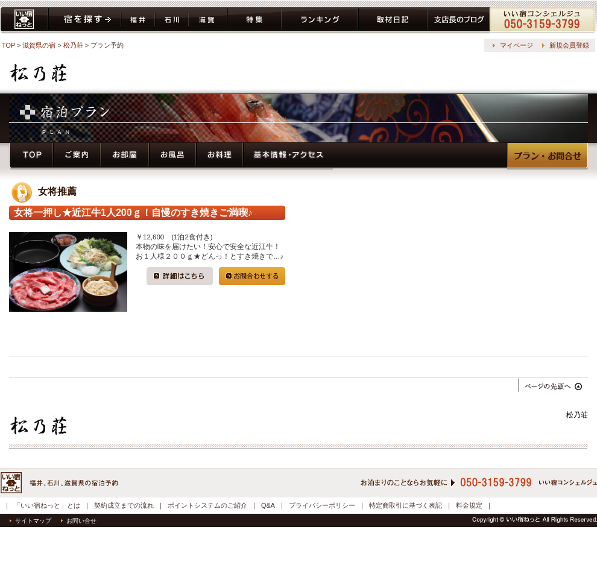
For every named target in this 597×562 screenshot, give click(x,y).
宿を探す (84, 20)
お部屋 (125, 156)
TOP (8, 45)
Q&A (268, 505)
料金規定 (469, 505)
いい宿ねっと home (24, 20)
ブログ (459, 20)
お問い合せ (78, 520)
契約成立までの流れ (124, 505)
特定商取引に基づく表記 (405, 505)
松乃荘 (73, 45)
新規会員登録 (569, 45)
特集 (254, 20)
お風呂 (172, 156)
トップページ (31, 156)
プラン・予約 (547, 156)
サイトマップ (30, 520)
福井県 (138, 20)
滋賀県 (208, 20)
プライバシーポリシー (322, 505)
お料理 (219, 156)
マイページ (516, 45)
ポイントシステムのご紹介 (207, 505)
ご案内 (77, 156)
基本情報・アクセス (288, 156)
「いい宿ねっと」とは (47, 505)
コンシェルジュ (543, 20)
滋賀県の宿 (38, 45)
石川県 (172, 20)
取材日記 (393, 20)
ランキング (320, 20)
